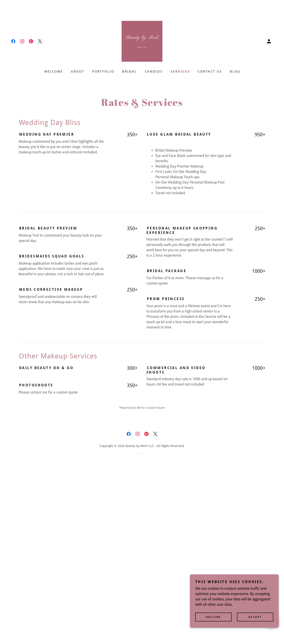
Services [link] (180, 71)
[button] (268, 41)
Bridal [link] (129, 71)
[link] (13, 41)
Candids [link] (154, 71)
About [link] (77, 71)
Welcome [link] (53, 71)
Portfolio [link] (103, 71)
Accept (255, 620)
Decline (213, 620)
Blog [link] (235, 71)
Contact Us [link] (210, 71)
